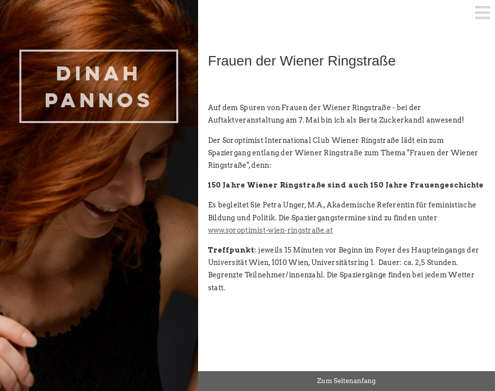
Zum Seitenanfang (346, 381)
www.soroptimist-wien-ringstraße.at (270, 230)
